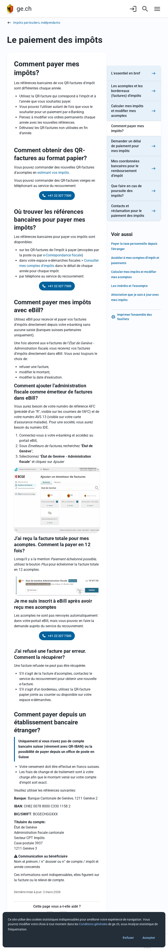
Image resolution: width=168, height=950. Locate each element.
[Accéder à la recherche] (145, 9)
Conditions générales (93, 924)
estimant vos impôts (53, 172)
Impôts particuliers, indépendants (36, 22)
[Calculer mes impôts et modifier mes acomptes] (134, 111)
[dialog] (84, 929)
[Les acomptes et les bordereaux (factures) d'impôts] (134, 91)
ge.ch (24, 8)
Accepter (148, 937)
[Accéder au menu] (157, 9)
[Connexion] (133, 9)
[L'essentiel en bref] (134, 73)
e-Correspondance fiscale (62, 255)
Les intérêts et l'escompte (129, 286)
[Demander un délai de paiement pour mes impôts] (134, 146)
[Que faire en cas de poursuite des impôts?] (134, 191)
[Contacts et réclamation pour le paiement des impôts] (134, 211)
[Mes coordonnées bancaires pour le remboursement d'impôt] (134, 168)
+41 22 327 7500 (56, 195)
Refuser (128, 937)
